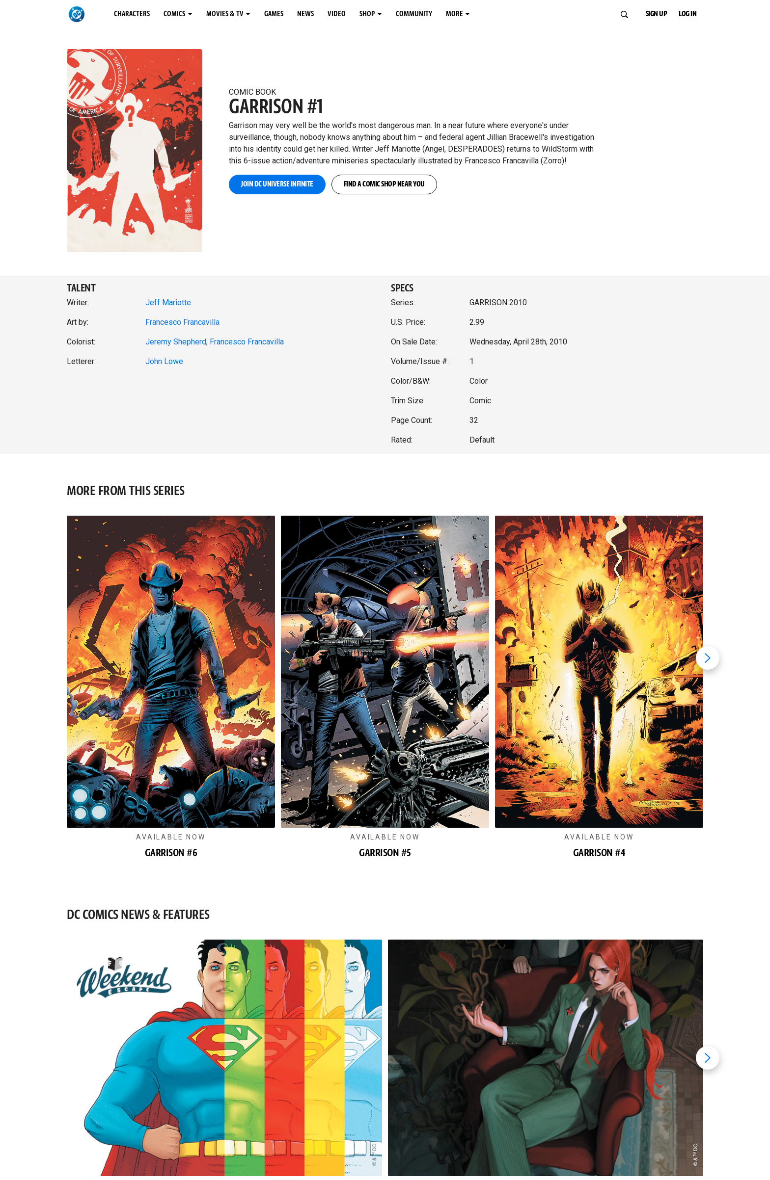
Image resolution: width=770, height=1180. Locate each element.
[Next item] (707, 658)
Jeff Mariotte (168, 302)
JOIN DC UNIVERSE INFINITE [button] (301, 184)
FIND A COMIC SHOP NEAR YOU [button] (457, 184)
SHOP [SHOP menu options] (454, 14)
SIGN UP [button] (650, 14)
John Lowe (164, 361)
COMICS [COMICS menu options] (203, 14)
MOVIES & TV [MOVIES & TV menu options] (269, 14)
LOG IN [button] (694, 14)
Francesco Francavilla (182, 322)
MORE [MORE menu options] (569, 14)
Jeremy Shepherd (175, 341)
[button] (142, 140)
